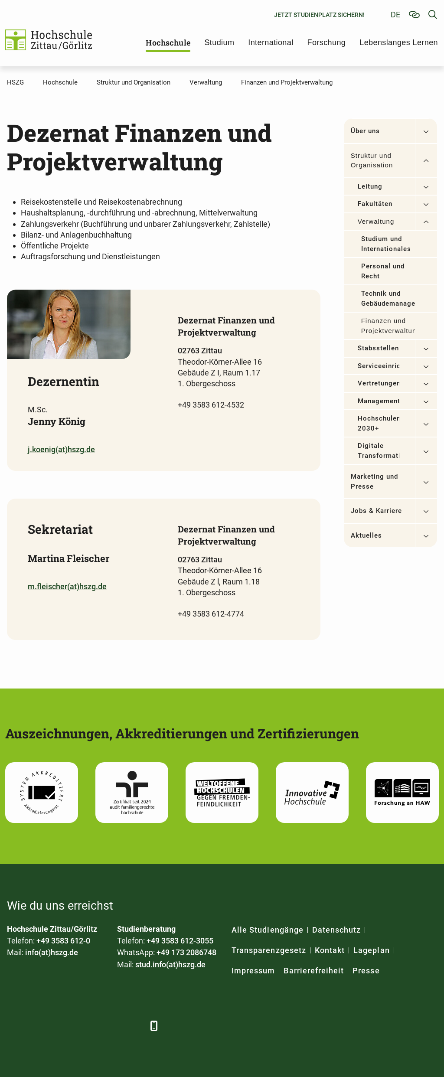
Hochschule (168, 42)
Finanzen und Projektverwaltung (388, 325)
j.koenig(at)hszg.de (61, 449)
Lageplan (371, 950)
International (270, 42)
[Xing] (62, 1025)
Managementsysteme (378, 401)
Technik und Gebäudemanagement (388, 298)
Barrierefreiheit (314, 970)
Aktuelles (366, 535)
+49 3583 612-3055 (180, 940)
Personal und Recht (383, 271)
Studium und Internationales (386, 244)
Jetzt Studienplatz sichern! (319, 14)
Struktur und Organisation (372, 160)
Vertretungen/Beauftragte (378, 383)
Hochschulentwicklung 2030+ (378, 423)
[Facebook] (14, 1025)
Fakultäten (375, 204)
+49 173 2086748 (186, 952)
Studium (219, 42)
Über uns (365, 131)
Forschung (326, 42)
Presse (366, 970)
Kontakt (330, 950)
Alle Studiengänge (268, 929)
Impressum (253, 970)
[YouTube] (86, 1025)
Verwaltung (376, 221)
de (395, 14)
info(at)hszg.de (51, 952)
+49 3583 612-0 (63, 940)
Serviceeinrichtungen (378, 366)
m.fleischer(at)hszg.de (67, 586)
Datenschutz (336, 929)
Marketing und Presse (374, 481)
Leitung (370, 186)
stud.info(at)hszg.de (170, 964)
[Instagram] (110, 1025)
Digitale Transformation (378, 451)
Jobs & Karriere (376, 511)
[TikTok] (133, 1025)
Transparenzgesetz (269, 950)
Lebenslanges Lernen (398, 42)
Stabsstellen (378, 348)
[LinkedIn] (38, 1025)
